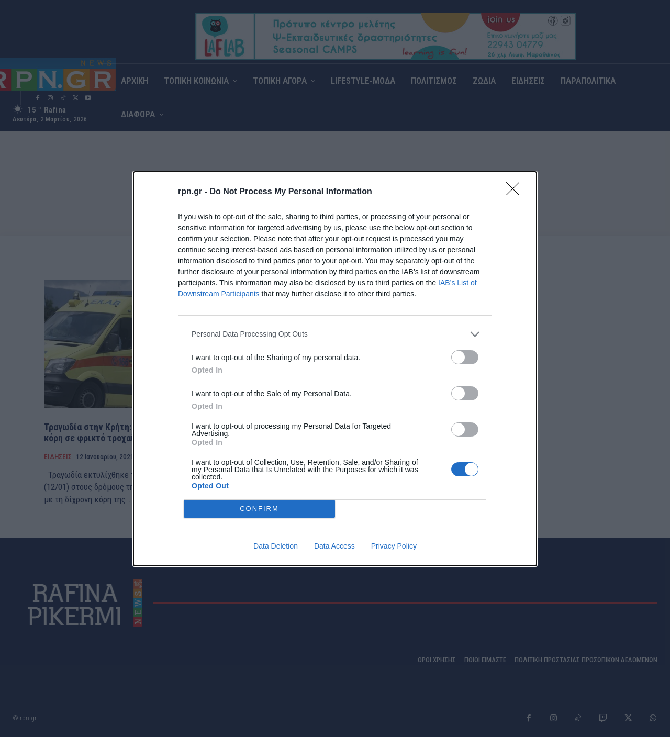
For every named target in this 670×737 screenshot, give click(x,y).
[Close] (516, 192)
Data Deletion (275, 546)
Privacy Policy (394, 546)
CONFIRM (259, 508)
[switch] (464, 357)
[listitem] (335, 334)
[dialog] (335, 369)
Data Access (334, 546)
